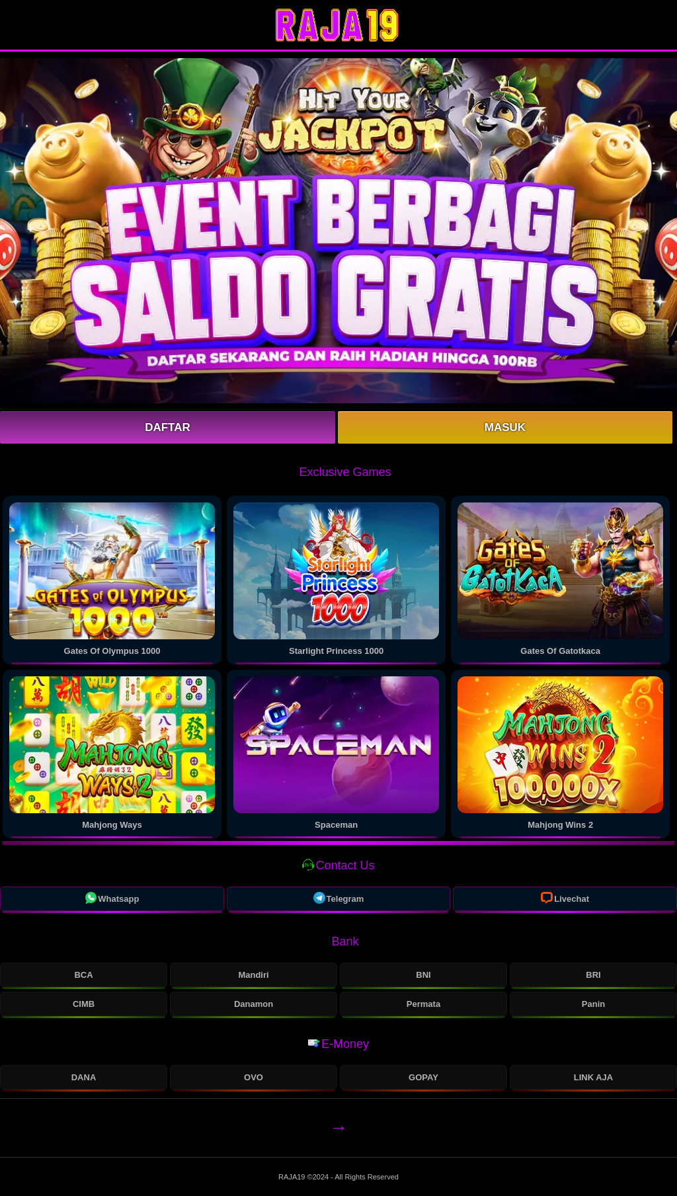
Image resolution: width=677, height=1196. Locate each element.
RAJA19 (292, 1177)
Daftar (167, 427)
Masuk (505, 427)
